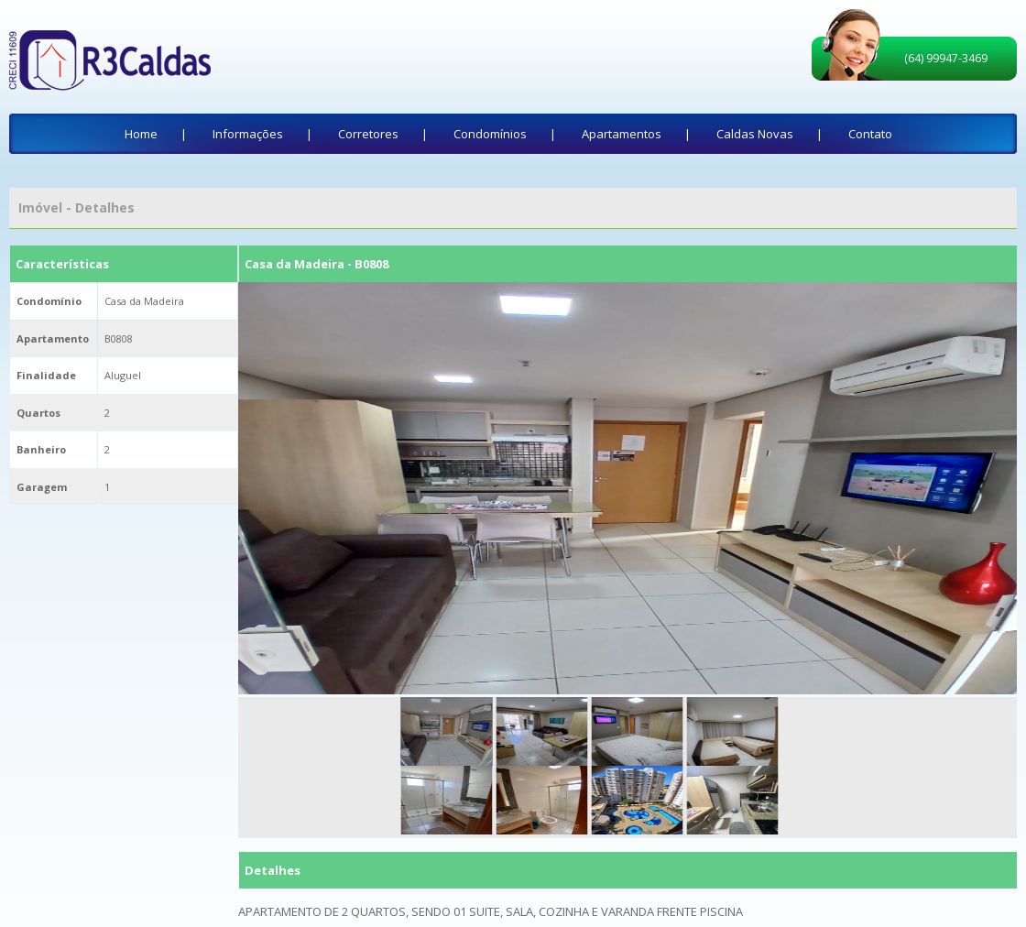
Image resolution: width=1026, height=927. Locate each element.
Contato (870, 133)
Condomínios (490, 133)
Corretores (368, 133)
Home (141, 133)
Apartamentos (621, 133)
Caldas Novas (754, 133)
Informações (248, 133)
